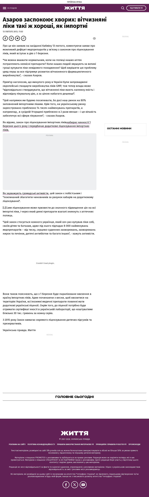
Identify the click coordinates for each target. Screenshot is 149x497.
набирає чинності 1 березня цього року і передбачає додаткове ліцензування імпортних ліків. (47, 126)
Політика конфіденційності (41, 444)
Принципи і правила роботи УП (111, 444)
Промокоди (134, 444)
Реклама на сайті (17, 444)
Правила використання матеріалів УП (75, 444)
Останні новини (119, 128)
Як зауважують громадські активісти (25, 193)
